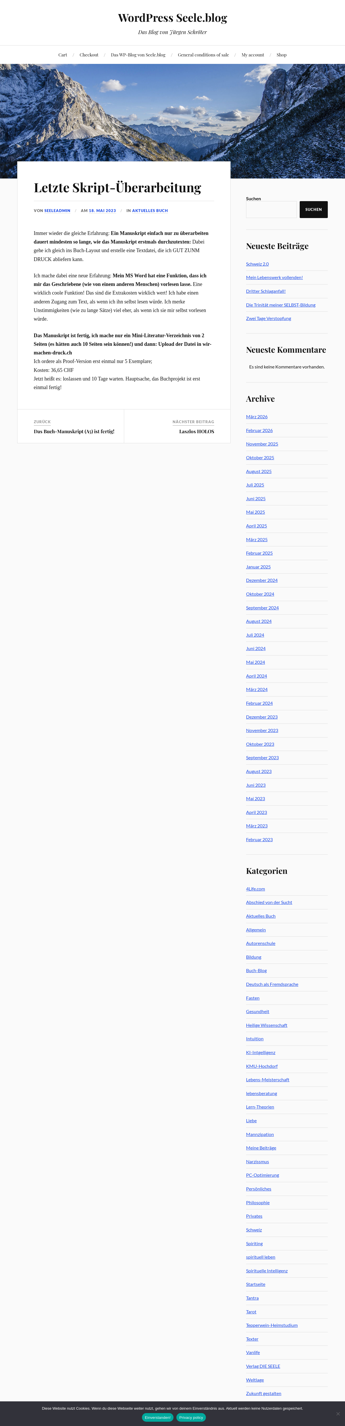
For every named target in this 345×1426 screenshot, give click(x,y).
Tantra (252, 1298)
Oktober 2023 (260, 744)
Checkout (89, 55)
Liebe (251, 1120)
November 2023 (262, 730)
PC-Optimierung (262, 1175)
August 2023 (259, 771)
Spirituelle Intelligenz (267, 1270)
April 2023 (256, 812)
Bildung (253, 957)
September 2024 (262, 607)
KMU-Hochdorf (262, 1066)
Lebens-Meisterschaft (267, 1079)
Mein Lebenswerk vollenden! (274, 277)
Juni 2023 (256, 785)
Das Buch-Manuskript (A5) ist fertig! (74, 431)
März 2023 (257, 825)
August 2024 (259, 621)
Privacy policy (191, 1417)
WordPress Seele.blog (172, 17)
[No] (338, 1414)
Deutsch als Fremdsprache (272, 984)
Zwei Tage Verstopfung (268, 318)
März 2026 (257, 416)
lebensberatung (261, 1093)
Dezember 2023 (262, 716)
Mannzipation (260, 1134)
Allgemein (256, 929)
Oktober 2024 (260, 594)
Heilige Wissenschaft (266, 1025)
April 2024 (256, 675)
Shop (282, 55)
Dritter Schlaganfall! (266, 291)
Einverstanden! (158, 1417)
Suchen (253, 198)
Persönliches (258, 1188)
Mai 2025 (255, 512)
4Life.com (255, 888)
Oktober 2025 (260, 457)
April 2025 (256, 525)
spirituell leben (260, 1257)
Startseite (255, 1284)
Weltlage (255, 1379)
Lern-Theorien (260, 1106)
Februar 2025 (259, 553)
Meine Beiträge (261, 1147)
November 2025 (262, 443)
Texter (252, 1338)
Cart (63, 55)
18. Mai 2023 (102, 210)
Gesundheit (257, 1011)
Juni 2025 (256, 498)
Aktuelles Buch (150, 210)
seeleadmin (57, 210)
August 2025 (259, 471)
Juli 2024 (255, 635)
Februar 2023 (259, 839)
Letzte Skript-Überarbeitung (117, 187)
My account (252, 55)
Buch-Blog (256, 970)
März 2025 (257, 539)
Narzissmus (257, 1161)
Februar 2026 (259, 430)
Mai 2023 (255, 798)
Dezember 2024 (262, 580)
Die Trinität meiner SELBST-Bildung (280, 304)
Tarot (251, 1311)
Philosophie (258, 1202)
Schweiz (254, 1229)
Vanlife (253, 1352)
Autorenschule (260, 943)
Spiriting (254, 1243)
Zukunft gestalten (263, 1393)
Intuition (255, 1038)
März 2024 (257, 689)
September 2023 (262, 757)
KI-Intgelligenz (260, 1052)
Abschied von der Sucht (269, 902)
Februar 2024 (259, 703)
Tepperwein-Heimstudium (272, 1325)
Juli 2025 (255, 484)
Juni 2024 (256, 648)
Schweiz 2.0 (257, 263)
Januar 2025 (258, 566)
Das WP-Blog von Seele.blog (138, 55)
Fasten (253, 998)
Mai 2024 (255, 662)
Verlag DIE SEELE (263, 1366)
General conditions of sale (203, 55)
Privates (254, 1216)
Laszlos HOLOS (196, 431)
